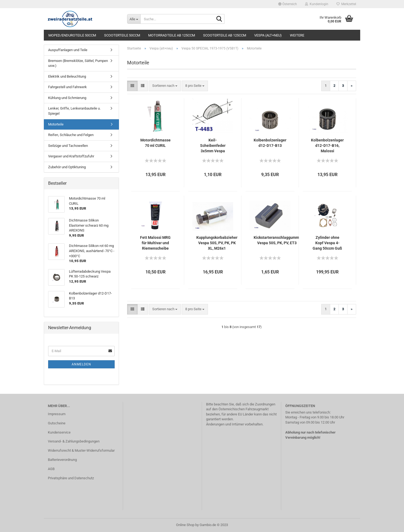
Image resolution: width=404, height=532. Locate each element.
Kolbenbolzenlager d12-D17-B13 (270, 143)
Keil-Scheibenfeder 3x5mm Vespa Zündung (213, 146)
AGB (51, 469)
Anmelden (81, 364)
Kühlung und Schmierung (67, 98)
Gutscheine (56, 423)
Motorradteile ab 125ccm (171, 35)
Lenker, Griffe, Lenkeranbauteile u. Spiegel (74, 110)
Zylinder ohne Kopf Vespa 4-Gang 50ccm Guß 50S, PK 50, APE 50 (327, 243)
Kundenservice (59, 432)
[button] (287, 4)
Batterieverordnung (62, 460)
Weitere (297, 35)
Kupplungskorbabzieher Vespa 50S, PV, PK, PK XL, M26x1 (216, 242)
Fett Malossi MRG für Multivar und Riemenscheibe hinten (155, 243)
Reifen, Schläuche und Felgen (71, 135)
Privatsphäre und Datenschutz (71, 478)
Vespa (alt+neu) (268, 35)
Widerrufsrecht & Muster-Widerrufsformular (81, 450)
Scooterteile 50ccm (122, 35)
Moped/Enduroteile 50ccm (72, 35)
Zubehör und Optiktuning (67, 167)
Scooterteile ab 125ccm (224, 35)
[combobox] (165, 86)
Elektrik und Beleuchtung (67, 76)
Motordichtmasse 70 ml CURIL (155, 143)
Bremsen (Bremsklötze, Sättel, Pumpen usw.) (78, 63)
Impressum (56, 414)
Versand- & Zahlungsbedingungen (74, 441)
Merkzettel (346, 4)
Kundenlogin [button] (316, 4)
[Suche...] (133, 19)
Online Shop (185, 525)
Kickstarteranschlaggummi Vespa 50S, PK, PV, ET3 (277, 240)
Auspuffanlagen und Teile (67, 50)
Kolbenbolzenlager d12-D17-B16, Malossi (327, 145)
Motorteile (56, 124)
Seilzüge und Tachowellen (68, 146)
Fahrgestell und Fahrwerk (67, 87)
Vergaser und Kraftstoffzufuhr (71, 156)
